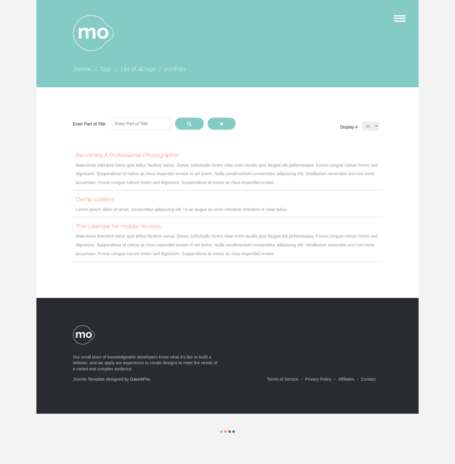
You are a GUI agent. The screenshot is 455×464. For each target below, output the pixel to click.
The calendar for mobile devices (118, 226)
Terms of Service (282, 379)
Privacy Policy (318, 379)
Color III (229, 431)
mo (94, 33)
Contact (368, 379)
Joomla (82, 69)
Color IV (233, 431)
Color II (225, 431)
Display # (349, 127)
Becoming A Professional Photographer (127, 155)
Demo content (95, 199)
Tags (106, 69)
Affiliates (346, 379)
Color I (221, 431)
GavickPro (140, 379)
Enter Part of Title (90, 124)
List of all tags (138, 69)
